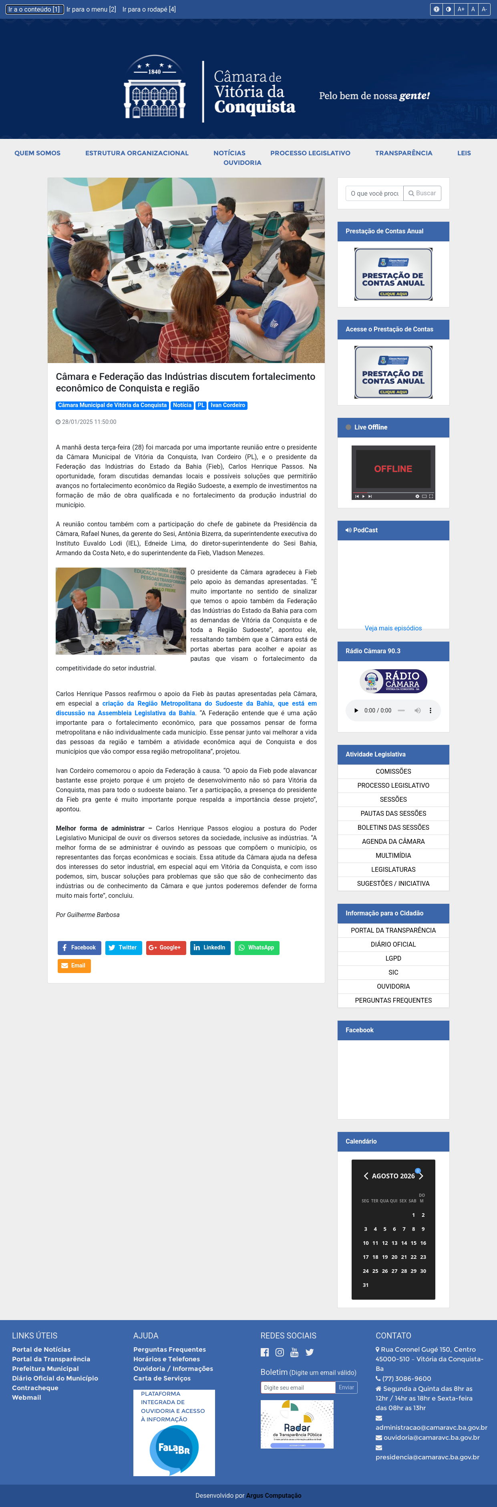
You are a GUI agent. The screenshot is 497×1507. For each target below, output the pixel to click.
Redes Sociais (289, 1335)
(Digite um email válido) (322, 1373)
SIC (393, 972)
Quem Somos (37, 153)
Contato (393, 1335)
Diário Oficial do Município (55, 1378)
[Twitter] (309, 1352)
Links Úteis (34, 1335)
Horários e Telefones (166, 1359)
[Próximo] (421, 1176)
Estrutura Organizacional (137, 153)
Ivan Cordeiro (228, 405)
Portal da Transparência (393, 930)
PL (201, 405)
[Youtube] (295, 1352)
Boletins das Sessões (393, 827)
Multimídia (393, 855)
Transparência (404, 153)
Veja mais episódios (393, 628)
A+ (461, 9)
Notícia (182, 405)
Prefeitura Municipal (45, 1369)
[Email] (298, 1387)
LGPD (394, 958)
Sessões (393, 799)
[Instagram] (281, 1352)
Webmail (26, 1397)
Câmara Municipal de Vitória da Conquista (112, 405)
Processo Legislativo (310, 153)
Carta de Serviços (162, 1378)
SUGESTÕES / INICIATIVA (393, 883)
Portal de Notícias (41, 1349)
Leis (464, 153)
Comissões (393, 771)
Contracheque (35, 1388)
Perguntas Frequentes (393, 1000)
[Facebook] (266, 1352)
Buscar (422, 193)
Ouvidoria (242, 163)
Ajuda (146, 1335)
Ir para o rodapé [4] (149, 9)
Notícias (229, 153)
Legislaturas (393, 869)
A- (484, 9)
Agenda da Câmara (393, 841)
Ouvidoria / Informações (173, 1369)
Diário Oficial (393, 944)
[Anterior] (366, 1176)
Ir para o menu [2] (92, 9)
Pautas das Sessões (393, 813)
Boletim (274, 1372)
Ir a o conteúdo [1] (34, 9)
